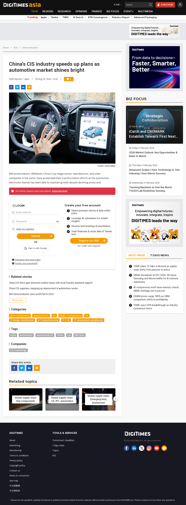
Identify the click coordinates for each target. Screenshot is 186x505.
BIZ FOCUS (113, 11)
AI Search (78, 17)
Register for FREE (92, 240)
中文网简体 (14, 490)
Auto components (19, 315)
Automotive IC (41, 315)
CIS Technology (18, 350)
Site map (13, 480)
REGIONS (47, 11)
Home (6, 47)
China (60, 335)
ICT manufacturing (48, 320)
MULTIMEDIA (145, 11)
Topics (55, 450)
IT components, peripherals (88, 320)
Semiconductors (30, 47)
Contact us (14, 470)
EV (86, 315)
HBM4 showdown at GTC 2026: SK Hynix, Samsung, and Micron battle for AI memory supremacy (155, 278)
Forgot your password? (26, 263)
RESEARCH (64, 11)
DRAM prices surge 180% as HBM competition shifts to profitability (151, 298)
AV (54, 315)
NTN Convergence (98, 17)
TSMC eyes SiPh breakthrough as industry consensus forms (155, 307)
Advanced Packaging (145, 17)
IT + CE (66, 320)
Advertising (14, 445)
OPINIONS (81, 11)
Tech (15, 47)
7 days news (58, 445)
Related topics (23, 381)
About (12, 440)
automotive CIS (45, 335)
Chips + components (70, 315)
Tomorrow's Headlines (63, 440)
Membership (15, 450)
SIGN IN (41, 236)
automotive (26, 335)
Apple (44, 17)
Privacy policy (16, 460)
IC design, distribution (22, 320)
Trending (32, 17)
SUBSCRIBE (165, 4)
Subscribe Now (59, 191)
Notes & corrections (19, 475)
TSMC (65, 17)
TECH (34, 11)
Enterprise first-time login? (27, 259)
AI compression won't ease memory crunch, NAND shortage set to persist (156, 289)
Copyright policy (17, 465)
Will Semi (79, 335)
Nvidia (54, 17)
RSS (54, 455)
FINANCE (97, 11)
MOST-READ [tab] (137, 255)
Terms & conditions (19, 455)
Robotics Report (120, 17)
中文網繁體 (14, 485)
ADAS (13, 335)
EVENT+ (128, 11)
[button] (35, 248)
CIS (69, 335)
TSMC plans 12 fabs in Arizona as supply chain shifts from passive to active (155, 268)
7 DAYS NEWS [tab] (159, 255)
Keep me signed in (25, 229)
